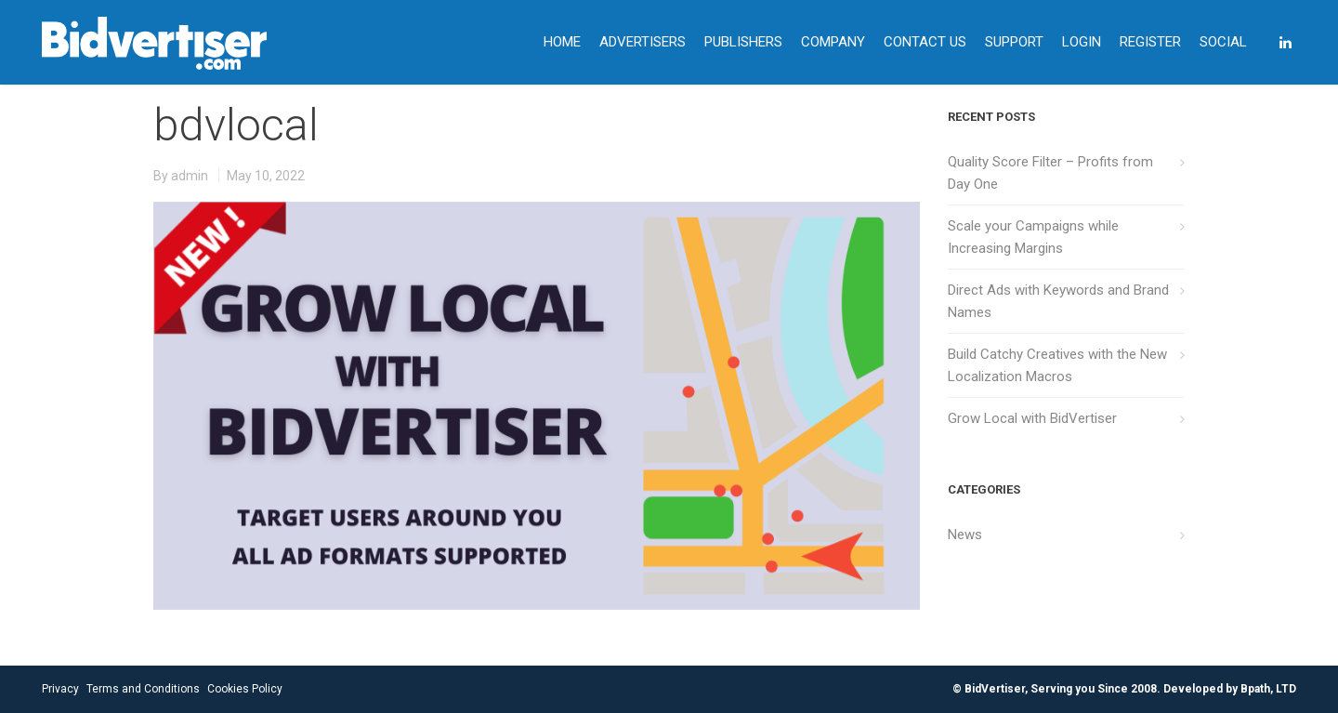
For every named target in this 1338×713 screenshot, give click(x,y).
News (965, 534)
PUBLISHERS (743, 41)
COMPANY (833, 41)
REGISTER (1150, 41)
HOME (562, 41)
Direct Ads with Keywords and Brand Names (1058, 301)
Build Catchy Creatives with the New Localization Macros (1057, 365)
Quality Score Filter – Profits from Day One (1050, 172)
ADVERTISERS (642, 41)
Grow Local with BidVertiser (1032, 418)
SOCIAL (1223, 41)
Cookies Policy (244, 688)
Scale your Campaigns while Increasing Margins (1033, 237)
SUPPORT (1014, 41)
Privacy (60, 688)
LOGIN (1081, 41)
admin (189, 175)
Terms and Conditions (143, 688)
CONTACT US (925, 41)
